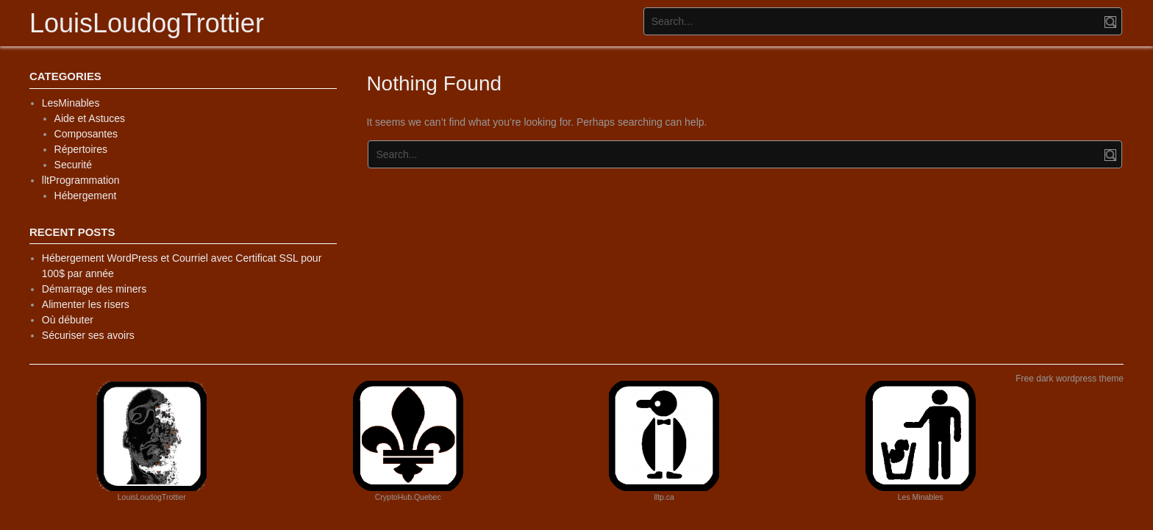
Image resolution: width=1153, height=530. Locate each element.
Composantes (86, 134)
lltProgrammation (81, 180)
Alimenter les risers (85, 304)
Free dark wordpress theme (1069, 378)
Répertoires (80, 149)
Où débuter (67, 320)
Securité (73, 165)
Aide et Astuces (90, 118)
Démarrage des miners (94, 289)
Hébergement (85, 195)
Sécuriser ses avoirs (88, 335)
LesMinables (71, 103)
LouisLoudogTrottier (146, 23)
